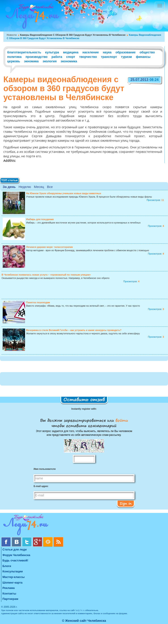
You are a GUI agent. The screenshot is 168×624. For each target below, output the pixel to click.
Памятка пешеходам (38, 302)
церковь (13, 61)
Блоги (6, 566)
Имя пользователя (44, 469)
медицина (70, 52)
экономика (69, 61)
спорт (70, 57)
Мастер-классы (13, 577)
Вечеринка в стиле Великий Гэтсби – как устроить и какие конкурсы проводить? (73, 330)
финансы (143, 57)
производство (36, 57)
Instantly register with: (84, 408)
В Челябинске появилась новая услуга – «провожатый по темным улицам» (46, 274)
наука (107, 52)
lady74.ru (80, 610)
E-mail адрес (41, 486)
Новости (12, 35)
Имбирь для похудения (40, 219)
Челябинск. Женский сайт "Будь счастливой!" (31, 17)
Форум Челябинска (16, 555)
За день (9, 187)
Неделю (25, 187)
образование (126, 52)
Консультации (12, 571)
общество (147, 52)
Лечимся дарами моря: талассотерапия (49, 247)
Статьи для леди (14, 549)
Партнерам (10, 599)
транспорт (109, 57)
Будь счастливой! (15, 560)
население (90, 52)
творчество (88, 57)
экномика (31, 61)
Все (50, 187)
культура (52, 52)
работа (57, 57)
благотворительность (24, 52)
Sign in (126, 503)
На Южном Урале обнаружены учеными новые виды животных (63, 193)
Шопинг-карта (12, 582)
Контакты (9, 593)
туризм (126, 57)
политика (14, 57)
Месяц (39, 187)
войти (121, 420)
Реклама (8, 588)
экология (50, 61)
